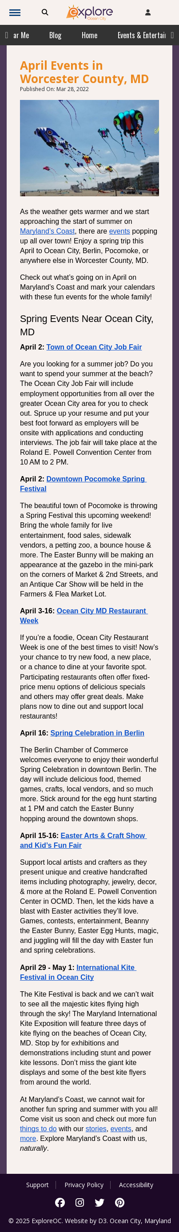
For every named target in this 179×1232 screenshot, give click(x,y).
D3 (102, 1220)
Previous (6, 35)
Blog (55, 35)
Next (172, 35)
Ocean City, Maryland (140, 1220)
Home (89, 35)
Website (76, 1220)
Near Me (17, 35)
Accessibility (136, 1185)
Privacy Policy (83, 1185)
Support (37, 1185)
